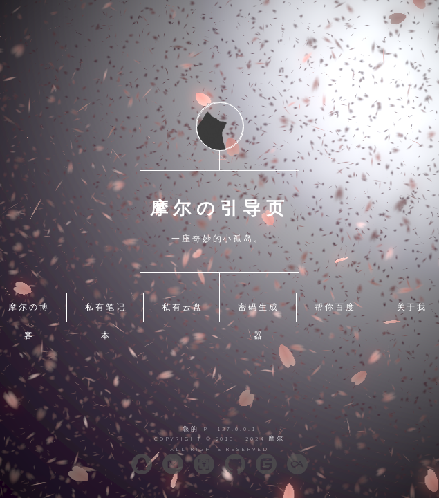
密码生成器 (258, 311)
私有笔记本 (106, 311)
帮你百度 (335, 307)
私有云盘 (182, 307)
